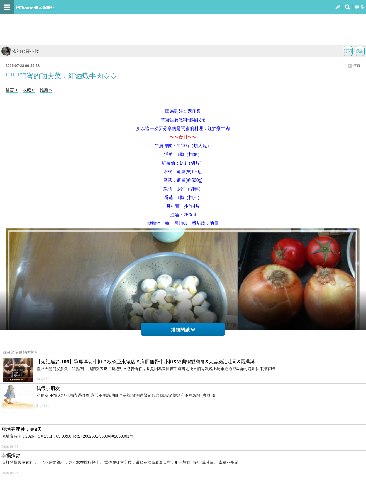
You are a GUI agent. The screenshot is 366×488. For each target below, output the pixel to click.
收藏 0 (29, 89)
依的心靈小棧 (20, 51)
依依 (356, 65)
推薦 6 (46, 89)
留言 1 (12, 89)
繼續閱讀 (183, 330)
